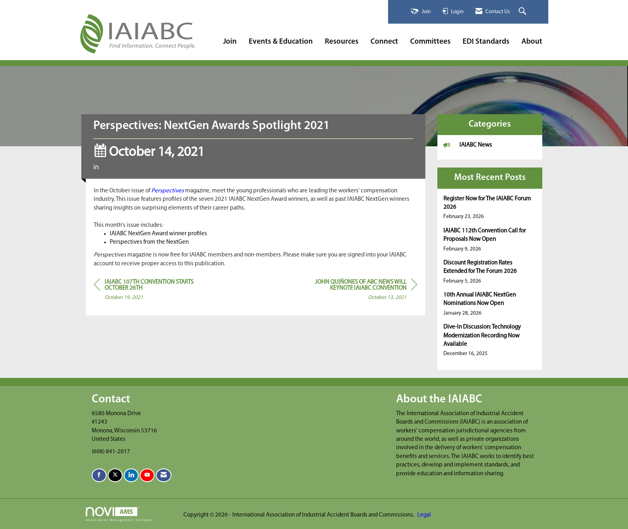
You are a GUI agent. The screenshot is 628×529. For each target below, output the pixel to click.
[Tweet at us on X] (115, 475)
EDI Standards (486, 42)
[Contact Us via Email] (163, 475)
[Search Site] (523, 11)
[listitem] (490, 208)
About (531, 42)
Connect (384, 42)
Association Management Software (119, 514)
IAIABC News (120, 167)
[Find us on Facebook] (99, 475)
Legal (424, 515)
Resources (341, 42)
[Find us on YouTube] (147, 475)
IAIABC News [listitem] (467, 144)
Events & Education (281, 42)
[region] (357, 291)
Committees (430, 42)
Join (230, 42)
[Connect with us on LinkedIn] (131, 475)
